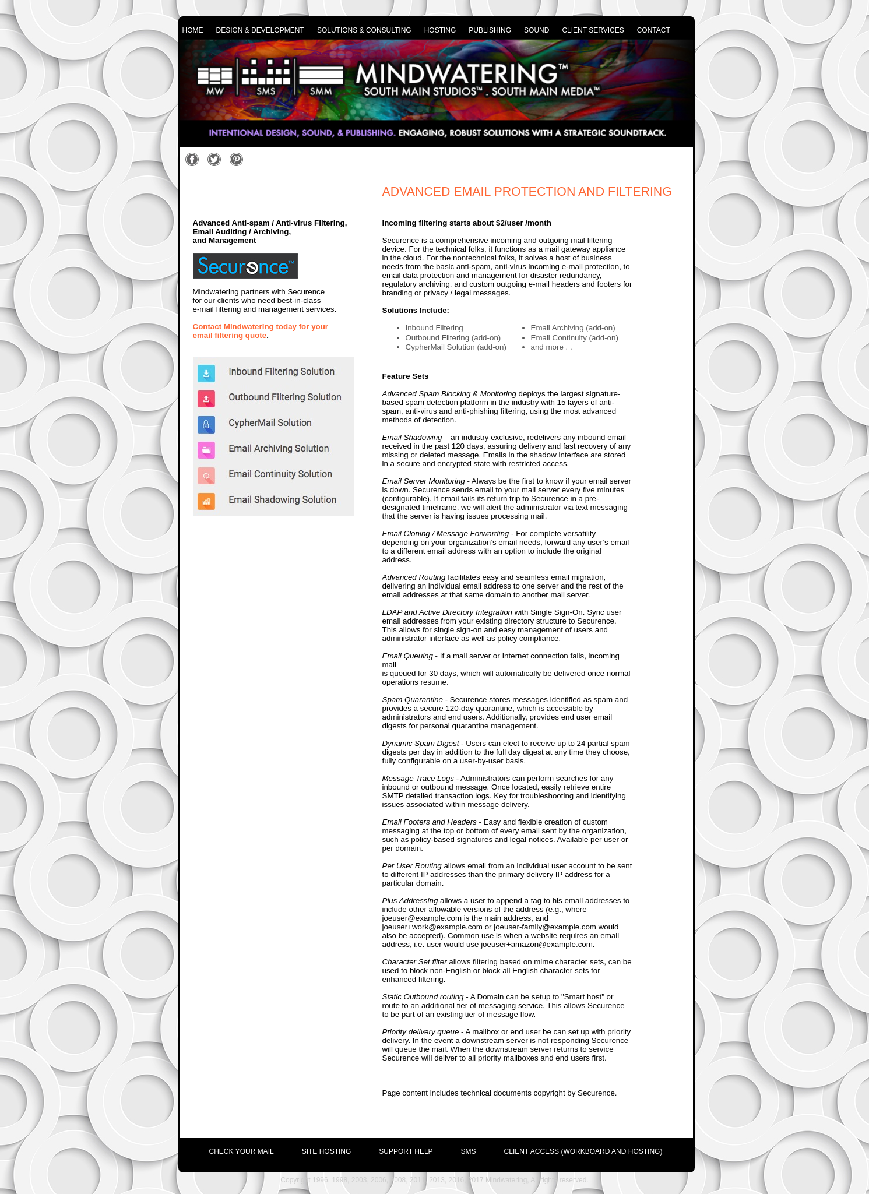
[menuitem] (227, 1149)
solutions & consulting (364, 30)
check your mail (241, 1151)
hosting (440, 30)
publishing (490, 30)
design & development (260, 30)
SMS (468, 1151)
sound (536, 30)
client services (593, 30)
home (192, 30)
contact (653, 30)
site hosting (326, 1151)
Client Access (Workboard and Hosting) (583, 1151)
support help (405, 1151)
